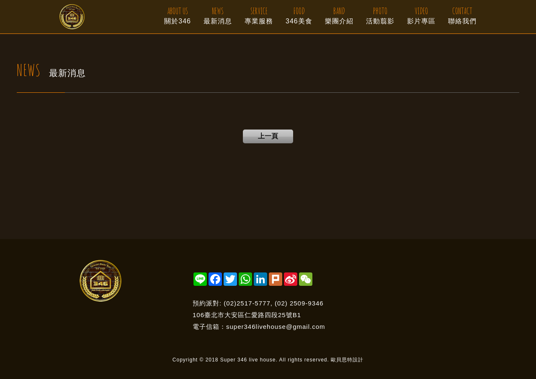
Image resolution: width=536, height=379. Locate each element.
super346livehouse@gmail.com (275, 326)
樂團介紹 (339, 14)
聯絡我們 (462, 14)
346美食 (299, 14)
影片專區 (421, 14)
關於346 (177, 14)
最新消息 (218, 14)
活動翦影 (380, 14)
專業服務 (259, 14)
